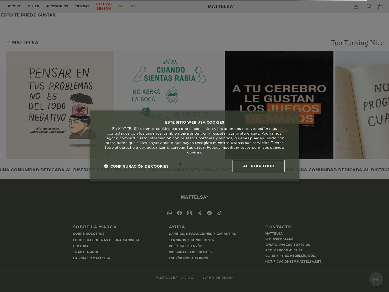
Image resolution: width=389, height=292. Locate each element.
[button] (136, 166)
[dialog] (194, 146)
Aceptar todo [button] (258, 166)
